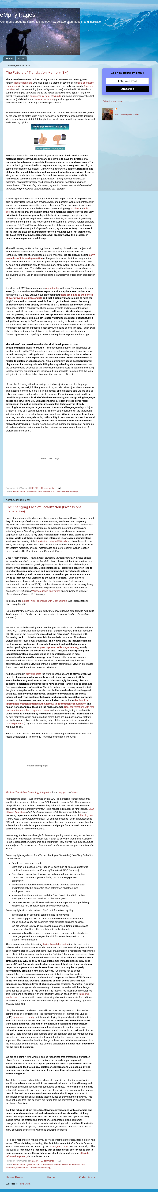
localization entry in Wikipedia (52, 541)
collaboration (19, 491)
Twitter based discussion (56, 944)
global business (34, 1164)
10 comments (47, 488)
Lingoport (62, 792)
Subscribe (127, 88)
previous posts (33, 674)
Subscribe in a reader (113, 101)
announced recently (24, 1017)
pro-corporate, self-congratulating (59, 647)
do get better (53, 288)
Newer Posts (14, 1177)
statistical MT (49, 491)
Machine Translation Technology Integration (28, 792)
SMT (40, 491)
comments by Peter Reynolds (45, 96)
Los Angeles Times (58, 1146)
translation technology (67, 491)
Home (9, 58)
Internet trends (61, 1164)
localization (74, 1164)
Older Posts (87, 1177)
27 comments (47, 1161)
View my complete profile (127, 114)
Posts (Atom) (25, 1184)
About (21, 58)
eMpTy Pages (17, 14)
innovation (32, 491)
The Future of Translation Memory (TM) (37, 73)
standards (10, 1167)
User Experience (14, 723)
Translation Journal (44, 99)
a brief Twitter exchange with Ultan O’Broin (44, 601)
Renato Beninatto (23, 83)
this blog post (86, 815)
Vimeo (74, 792)
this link (75, 208)
